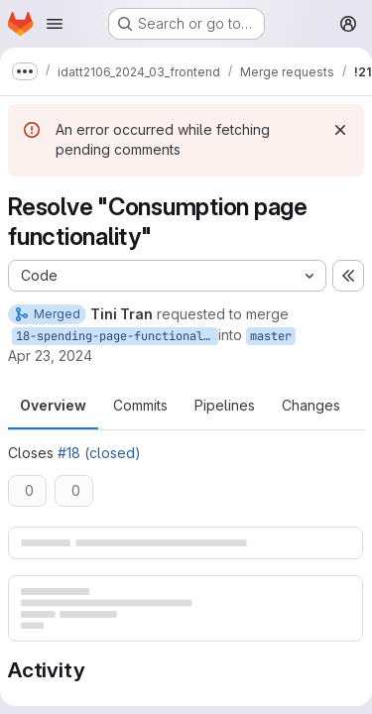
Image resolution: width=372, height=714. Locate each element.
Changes (311, 405)
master (271, 336)
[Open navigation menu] (54, 24)
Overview (53, 405)
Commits (140, 405)
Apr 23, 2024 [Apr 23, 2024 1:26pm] (50, 355)
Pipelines (224, 405)
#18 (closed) (99, 452)
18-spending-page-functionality (117, 336)
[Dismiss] (340, 130)
